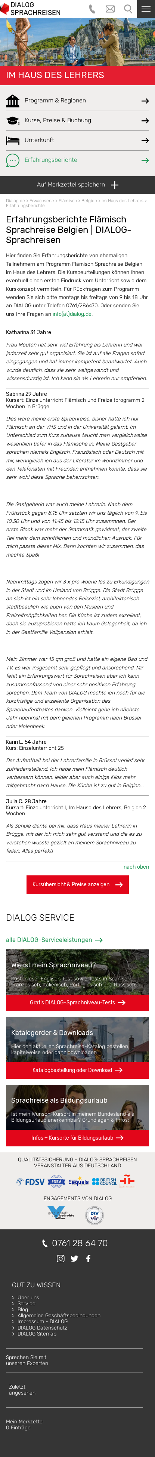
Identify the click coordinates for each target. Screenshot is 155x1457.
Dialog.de (15, 200)
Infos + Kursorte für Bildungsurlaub (72, 1138)
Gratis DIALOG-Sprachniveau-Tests (72, 1002)
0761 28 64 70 (80, 1243)
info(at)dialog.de (72, 314)
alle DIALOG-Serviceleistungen (49, 939)
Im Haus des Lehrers (55, 75)
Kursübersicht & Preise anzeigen (77, 884)
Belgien (89, 200)
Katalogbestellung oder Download (72, 1070)
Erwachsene (42, 200)
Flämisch (68, 200)
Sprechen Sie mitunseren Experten (27, 1360)
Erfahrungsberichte (25, 205)
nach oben (136, 867)
